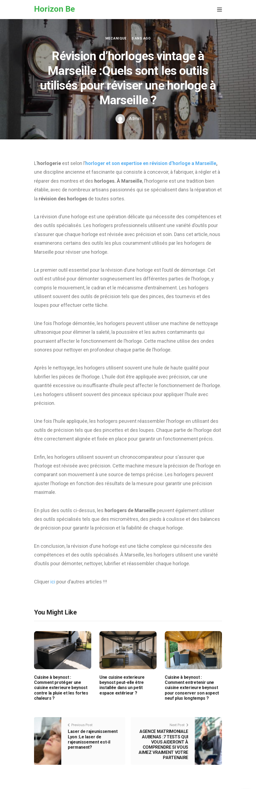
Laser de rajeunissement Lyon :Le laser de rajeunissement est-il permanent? (93, 739)
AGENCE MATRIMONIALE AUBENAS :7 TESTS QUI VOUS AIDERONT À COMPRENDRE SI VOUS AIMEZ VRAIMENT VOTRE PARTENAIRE (163, 744)
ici (53, 582)
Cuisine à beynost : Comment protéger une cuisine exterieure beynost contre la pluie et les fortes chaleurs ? (61, 688)
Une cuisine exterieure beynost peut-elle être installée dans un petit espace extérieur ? (122, 685)
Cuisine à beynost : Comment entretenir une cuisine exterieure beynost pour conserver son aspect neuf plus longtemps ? (192, 688)
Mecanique (115, 38)
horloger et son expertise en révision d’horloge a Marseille (150, 163)
